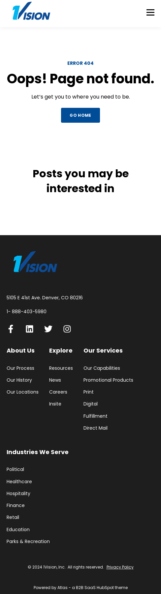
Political (15, 469)
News (55, 380)
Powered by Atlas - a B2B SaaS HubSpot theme (81, 587)
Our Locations (23, 392)
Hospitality (18, 493)
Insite (55, 404)
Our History (19, 380)
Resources (61, 368)
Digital (90, 404)
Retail (13, 517)
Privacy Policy (120, 567)
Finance (16, 505)
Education (18, 529)
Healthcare (19, 482)
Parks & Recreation (28, 541)
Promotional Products (108, 380)
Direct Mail (95, 428)
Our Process (20, 368)
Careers (58, 392)
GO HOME (80, 115)
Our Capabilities (101, 368)
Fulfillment (95, 416)
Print (88, 392)
